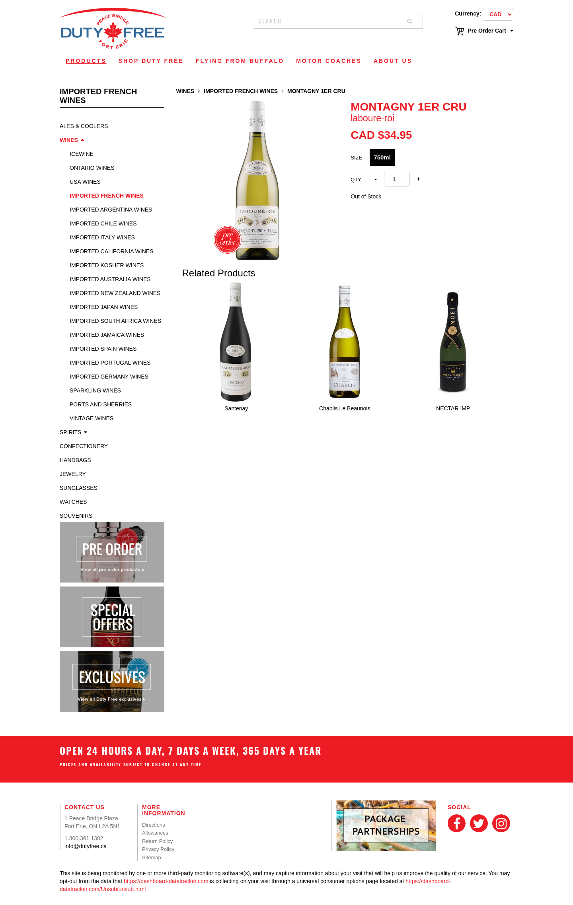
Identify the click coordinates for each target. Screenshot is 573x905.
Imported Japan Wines (104, 307)
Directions (153, 825)
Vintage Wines (91, 418)
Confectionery (84, 446)
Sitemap (151, 857)
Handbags (75, 460)
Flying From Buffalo (240, 61)
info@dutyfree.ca (85, 846)
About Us (393, 61)
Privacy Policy (158, 849)
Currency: (468, 13)
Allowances (155, 833)
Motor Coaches (329, 61)
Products (86, 61)
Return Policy (157, 841)
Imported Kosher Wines (107, 265)
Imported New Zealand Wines (115, 293)
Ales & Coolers (84, 126)
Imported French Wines (107, 195)
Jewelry (73, 474)
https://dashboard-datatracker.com (166, 881)
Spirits (70, 432)
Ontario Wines (92, 168)
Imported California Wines (112, 251)
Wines (69, 140)
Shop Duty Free (151, 61)
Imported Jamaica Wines (107, 335)
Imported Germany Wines (109, 376)
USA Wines (85, 182)
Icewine (82, 154)
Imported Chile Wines (103, 223)
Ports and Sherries (101, 404)
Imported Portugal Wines (110, 362)
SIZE (356, 158)
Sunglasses (78, 488)
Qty (356, 180)
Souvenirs (76, 516)
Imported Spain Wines (103, 349)
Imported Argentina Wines (111, 209)
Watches (73, 502)
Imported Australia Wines (110, 279)
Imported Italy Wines (102, 237)
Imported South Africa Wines (115, 321)
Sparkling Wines (95, 390)
